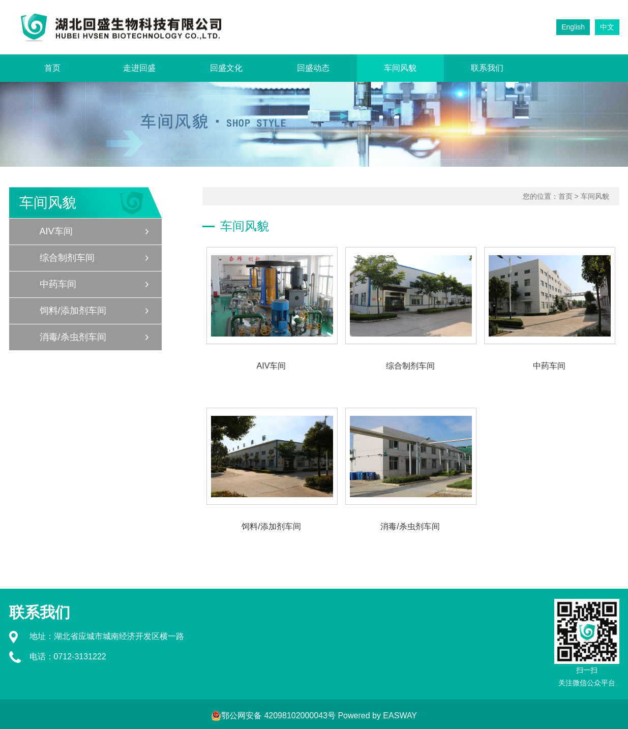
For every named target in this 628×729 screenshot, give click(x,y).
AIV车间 (56, 231)
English (573, 27)
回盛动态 (313, 68)
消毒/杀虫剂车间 (73, 337)
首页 (52, 68)
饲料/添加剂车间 (73, 311)
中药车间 (58, 284)
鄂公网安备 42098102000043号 (273, 716)
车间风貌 (400, 68)
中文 (607, 27)
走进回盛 (139, 68)
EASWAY (400, 715)
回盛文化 (226, 68)
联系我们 (487, 68)
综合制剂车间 (67, 258)
